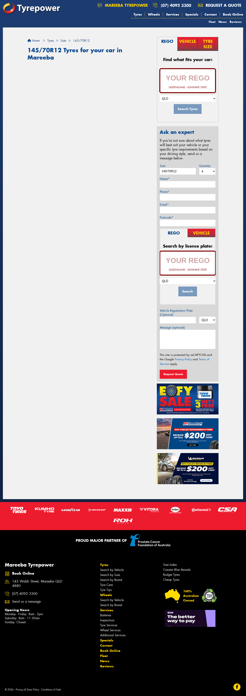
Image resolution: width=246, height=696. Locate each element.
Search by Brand (111, 580)
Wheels (154, 14)
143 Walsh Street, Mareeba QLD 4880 (37, 583)
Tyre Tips (106, 590)
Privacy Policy (183, 359)
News (223, 22)
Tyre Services (108, 625)
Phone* (164, 192)
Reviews (236, 22)
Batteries (105, 615)
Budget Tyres (171, 575)
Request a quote (219, 5)
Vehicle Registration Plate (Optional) (176, 313)
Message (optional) (172, 328)
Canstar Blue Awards (176, 570)
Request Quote (173, 374)
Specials (191, 14)
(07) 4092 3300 (176, 5)
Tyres (138, 14)
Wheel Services (110, 630)
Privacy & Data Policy (27, 689)
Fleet (212, 22)
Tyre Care (106, 585)
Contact (210, 14)
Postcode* (166, 217)
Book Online (233, 14)
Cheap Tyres (171, 580)
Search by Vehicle (112, 570)
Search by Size (110, 575)
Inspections (107, 620)
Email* (164, 205)
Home (33, 41)
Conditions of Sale (51, 689)
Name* (165, 179)
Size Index (170, 565)
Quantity (204, 166)
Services (172, 14)
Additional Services (112, 635)
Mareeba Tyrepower (122, 5)
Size (162, 166)
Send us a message (26, 601)
